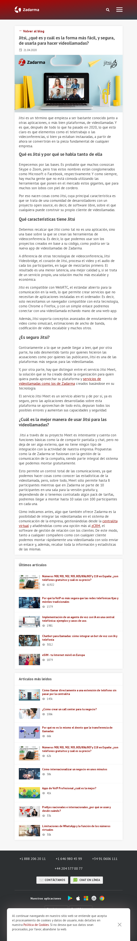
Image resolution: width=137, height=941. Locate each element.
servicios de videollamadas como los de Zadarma (60, 381)
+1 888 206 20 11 (32, 858)
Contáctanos (52, 880)
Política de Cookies (36, 936)
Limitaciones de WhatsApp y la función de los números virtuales (76, 828)
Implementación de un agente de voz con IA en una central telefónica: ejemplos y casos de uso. (78, 619)
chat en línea (86, 880)
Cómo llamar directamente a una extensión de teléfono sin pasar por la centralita (79, 692)
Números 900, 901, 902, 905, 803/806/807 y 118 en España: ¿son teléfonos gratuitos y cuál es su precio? (80, 578)
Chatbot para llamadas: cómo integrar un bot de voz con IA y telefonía (79, 638)
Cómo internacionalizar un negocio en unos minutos (74, 769)
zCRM (95, 525)
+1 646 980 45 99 (69, 858)
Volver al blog (33, 31)
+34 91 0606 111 (105, 858)
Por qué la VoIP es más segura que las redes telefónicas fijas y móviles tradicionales (80, 600)
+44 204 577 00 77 (69, 868)
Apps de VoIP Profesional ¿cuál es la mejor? (69, 788)
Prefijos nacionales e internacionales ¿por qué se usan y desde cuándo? (76, 809)
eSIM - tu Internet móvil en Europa (63, 655)
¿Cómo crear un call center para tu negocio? (69, 709)
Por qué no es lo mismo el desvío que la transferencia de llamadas (77, 729)
